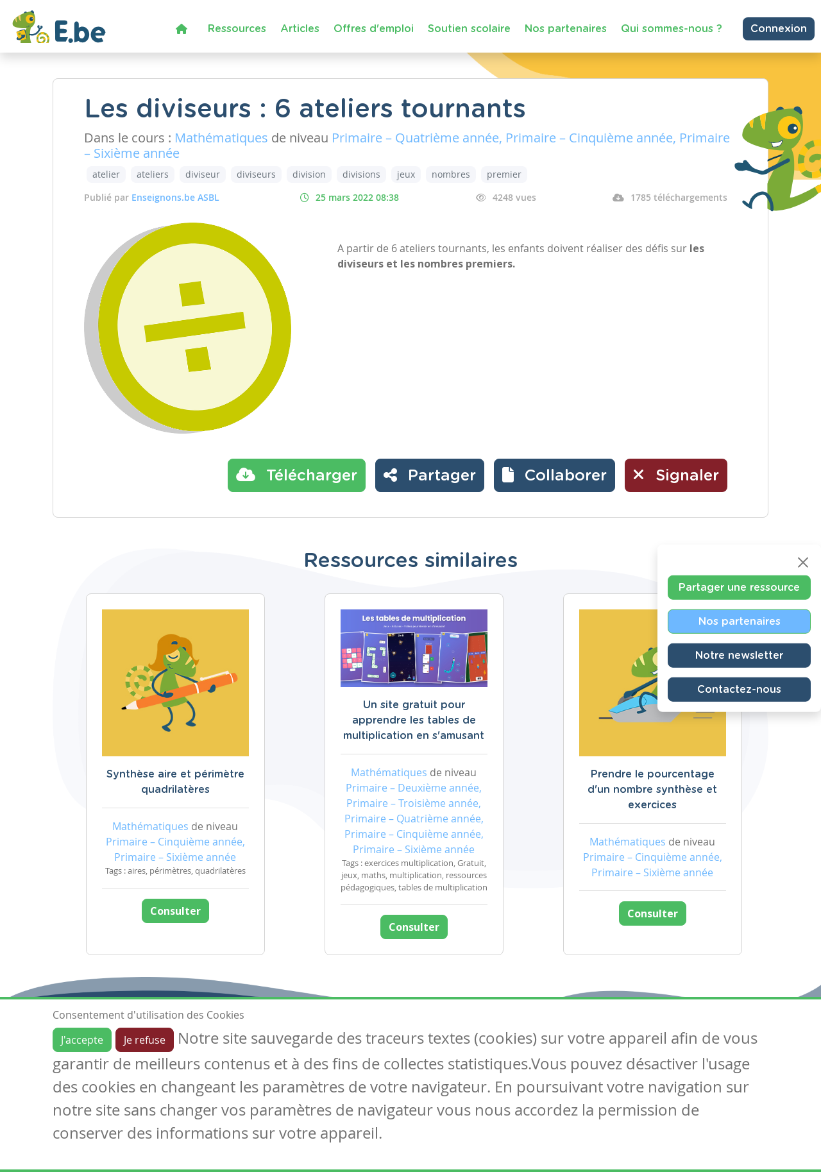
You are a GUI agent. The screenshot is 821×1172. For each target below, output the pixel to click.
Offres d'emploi (374, 29)
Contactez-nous (739, 689)
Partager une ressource (739, 587)
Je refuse (144, 1040)
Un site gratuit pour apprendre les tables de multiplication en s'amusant (413, 720)
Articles (299, 29)
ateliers (153, 174)
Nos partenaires (566, 29)
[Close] (803, 562)
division (309, 174)
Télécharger (296, 474)
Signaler (676, 474)
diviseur (202, 174)
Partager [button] (430, 474)
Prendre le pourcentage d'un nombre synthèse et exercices (652, 789)
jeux (406, 174)
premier (504, 174)
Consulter (175, 911)
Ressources (237, 29)
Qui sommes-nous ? (671, 29)
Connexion (778, 29)
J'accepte (82, 1040)
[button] (554, 475)
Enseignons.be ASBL (175, 197)
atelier (106, 174)
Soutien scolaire (469, 29)
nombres (451, 174)
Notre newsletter (739, 655)
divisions (361, 174)
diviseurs (256, 174)
